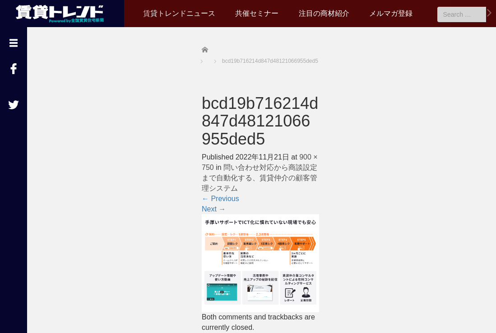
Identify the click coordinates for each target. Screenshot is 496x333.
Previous (220, 198)
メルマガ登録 (391, 13)
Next (214, 209)
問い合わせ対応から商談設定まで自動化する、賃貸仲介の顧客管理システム (259, 178)
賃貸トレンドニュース (179, 13)
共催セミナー (256, 13)
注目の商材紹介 (324, 13)
